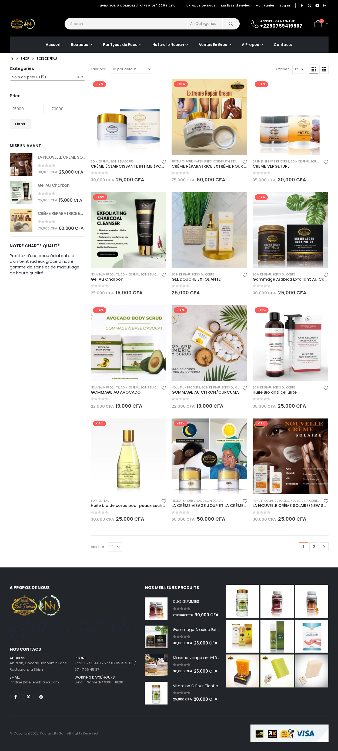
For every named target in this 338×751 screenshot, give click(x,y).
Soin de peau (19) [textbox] (46, 77)
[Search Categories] (205, 23)
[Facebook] (301, 5)
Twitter (28, 697)
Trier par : (99, 69)
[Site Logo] (23, 23)
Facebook (15, 697)
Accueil (53, 44)
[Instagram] (325, 5)
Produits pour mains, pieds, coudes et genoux (205, 161)
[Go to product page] (128, 117)
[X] (309, 5)
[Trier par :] (131, 69)
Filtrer (20, 124)
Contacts (283, 44)
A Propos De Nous (201, 5)
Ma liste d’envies (235, 5)
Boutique (79, 44)
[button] (313, 69)
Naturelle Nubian (168, 44)
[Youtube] (317, 5)
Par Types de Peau (120, 44)
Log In (285, 5)
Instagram (41, 697)
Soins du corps (122, 161)
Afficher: (282, 69)
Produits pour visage (188, 501)
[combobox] (47, 77)
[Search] (231, 23)
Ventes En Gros (213, 44)
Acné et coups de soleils (271, 501)
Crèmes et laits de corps (271, 161)
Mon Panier (265, 5)
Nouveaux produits (105, 275)
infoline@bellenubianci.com (34, 682)
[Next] (324, 546)
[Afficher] (299, 69)
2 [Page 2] (314, 547)
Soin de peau (100, 161)
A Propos (250, 44)
